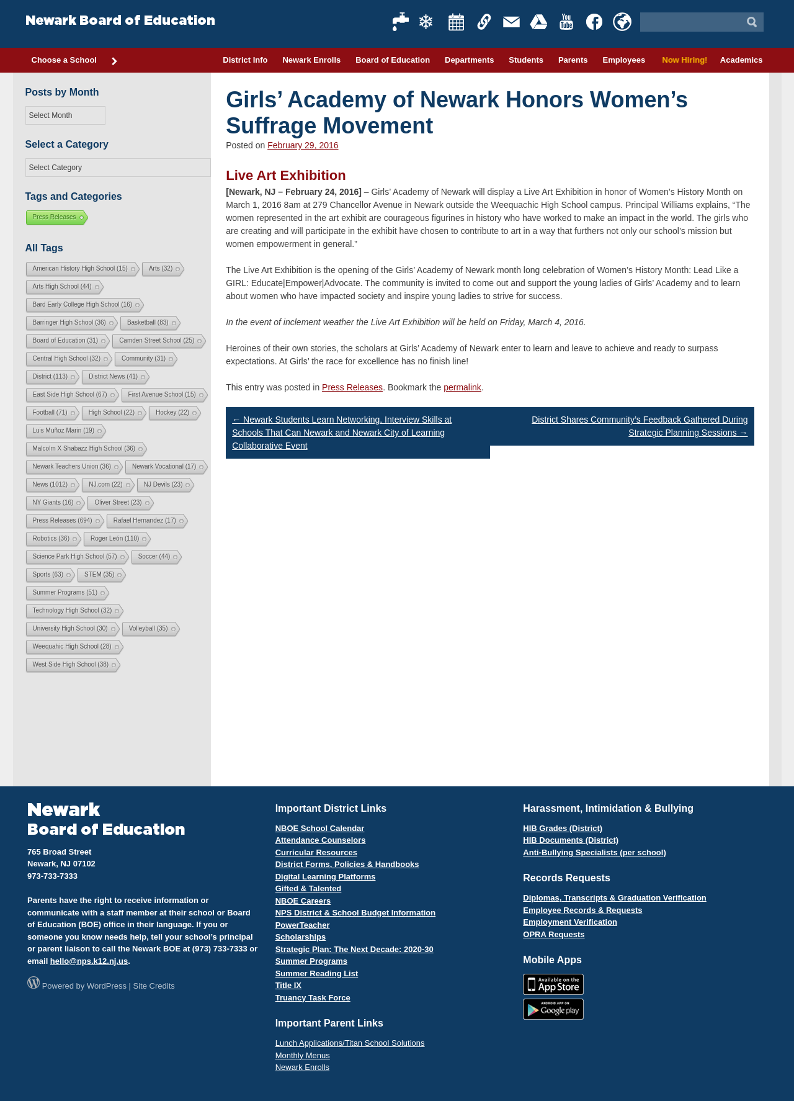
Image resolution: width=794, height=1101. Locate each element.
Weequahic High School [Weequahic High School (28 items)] (72, 646)
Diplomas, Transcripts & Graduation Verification (614, 897)
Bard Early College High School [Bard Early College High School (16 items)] (83, 304)
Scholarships (300, 936)
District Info (245, 60)
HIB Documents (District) (570, 840)
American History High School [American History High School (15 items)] (80, 268)
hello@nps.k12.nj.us (89, 961)
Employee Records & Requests (582, 910)
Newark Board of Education (120, 20)
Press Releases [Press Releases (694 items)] (62, 520)
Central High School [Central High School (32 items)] (67, 358)
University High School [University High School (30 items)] (70, 628)
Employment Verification (570, 922)
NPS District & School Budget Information (355, 912)
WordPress (107, 986)
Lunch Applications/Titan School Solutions (350, 1043)
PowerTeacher (302, 925)
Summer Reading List (317, 973)
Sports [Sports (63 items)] (48, 574)
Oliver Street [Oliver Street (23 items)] (117, 502)
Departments (469, 60)
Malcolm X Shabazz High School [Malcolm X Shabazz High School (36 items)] (84, 448)
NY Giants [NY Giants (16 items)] (53, 502)
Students (526, 60)
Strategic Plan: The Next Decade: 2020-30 (354, 949)
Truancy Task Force (312, 997)
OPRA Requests (553, 934)
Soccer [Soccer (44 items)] (154, 556)
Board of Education (392, 60)
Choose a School (75, 61)
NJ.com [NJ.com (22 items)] (105, 484)
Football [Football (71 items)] (50, 412)
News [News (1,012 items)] (50, 484)
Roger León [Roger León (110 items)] (115, 538)
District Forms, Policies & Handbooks (347, 864)
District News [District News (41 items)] (113, 376)
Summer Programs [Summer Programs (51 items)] (65, 592)
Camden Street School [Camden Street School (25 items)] (156, 340)
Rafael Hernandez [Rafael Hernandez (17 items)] (145, 520)
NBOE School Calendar (320, 828)
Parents (573, 60)
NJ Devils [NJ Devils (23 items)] (163, 484)
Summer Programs (311, 961)
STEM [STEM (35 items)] (99, 574)
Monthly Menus (302, 1055)
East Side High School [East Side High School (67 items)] (70, 394)
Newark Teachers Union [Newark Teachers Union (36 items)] (72, 466)
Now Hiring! (682, 60)
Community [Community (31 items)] (144, 358)
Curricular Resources (316, 852)
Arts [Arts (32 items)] (160, 268)
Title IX (288, 985)
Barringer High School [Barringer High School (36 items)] (69, 322)
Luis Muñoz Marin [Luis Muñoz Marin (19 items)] (63, 430)
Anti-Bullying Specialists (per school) (594, 852)
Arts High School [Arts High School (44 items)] (62, 286)
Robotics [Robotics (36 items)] (51, 538)
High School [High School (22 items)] (112, 412)
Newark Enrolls (311, 60)
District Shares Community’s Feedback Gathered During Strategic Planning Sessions (639, 426)
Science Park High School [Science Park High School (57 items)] (75, 556)
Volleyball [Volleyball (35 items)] (148, 628)
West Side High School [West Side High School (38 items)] (71, 664)
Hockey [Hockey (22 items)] (172, 412)
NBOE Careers (303, 901)
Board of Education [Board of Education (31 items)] (66, 340)
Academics (741, 60)
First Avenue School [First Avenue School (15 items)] (162, 394)
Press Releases (352, 387)
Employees (623, 60)
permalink (462, 387)
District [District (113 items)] (50, 376)
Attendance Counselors (320, 840)
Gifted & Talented (308, 888)
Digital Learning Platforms (325, 876)
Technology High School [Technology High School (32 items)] (72, 610)
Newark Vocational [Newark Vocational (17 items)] (164, 466)
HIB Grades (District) (562, 828)
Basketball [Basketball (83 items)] (148, 322)
